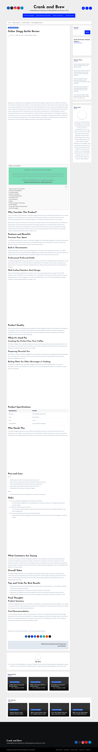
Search (76, 27)
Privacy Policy (74, 749)
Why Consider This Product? (17, 189)
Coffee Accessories (58, 15)
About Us (88, 749)
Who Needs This (14, 197)
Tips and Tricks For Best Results (18, 206)
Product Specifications (16, 196)
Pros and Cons (13, 199)
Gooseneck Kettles (13, 27)
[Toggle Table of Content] (65, 187)
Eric (13, 35)
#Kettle (30, 35)
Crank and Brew (49, 7)
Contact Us (82, 749)
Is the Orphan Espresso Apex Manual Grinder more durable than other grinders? (81, 96)
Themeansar (32, 749)
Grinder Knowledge (29, 15)
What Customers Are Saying (17, 203)
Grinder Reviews (70, 15)
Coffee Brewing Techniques (43, 15)
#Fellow (26, 35)
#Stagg (34, 35)
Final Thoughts (14, 208)
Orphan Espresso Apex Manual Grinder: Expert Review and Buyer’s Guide (81, 65)
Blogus (25, 749)
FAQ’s (11, 201)
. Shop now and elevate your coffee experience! (38, 182)
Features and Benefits (16, 190)
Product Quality (14, 192)
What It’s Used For (15, 194)
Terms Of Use (59, 749)
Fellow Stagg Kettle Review (24, 31)
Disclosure (66, 749)
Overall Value (13, 204)
